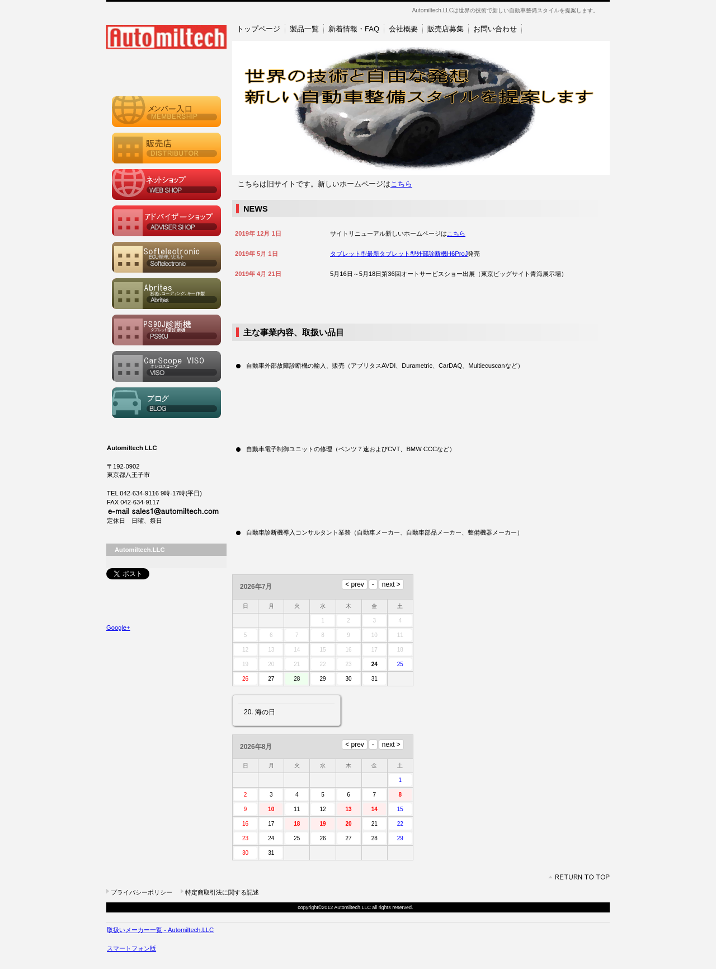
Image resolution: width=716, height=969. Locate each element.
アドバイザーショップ (166, 220)
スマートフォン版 (131, 948)
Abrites (166, 293)
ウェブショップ (166, 184)
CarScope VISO (166, 366)
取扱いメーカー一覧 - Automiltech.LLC (160, 929)
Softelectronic (166, 257)
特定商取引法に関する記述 (222, 892)
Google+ (118, 627)
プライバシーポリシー (141, 892)
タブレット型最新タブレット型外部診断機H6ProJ (399, 253)
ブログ (166, 402)
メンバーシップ (166, 111)
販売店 (166, 148)
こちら (401, 184)
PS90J (166, 330)
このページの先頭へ (579, 877)
